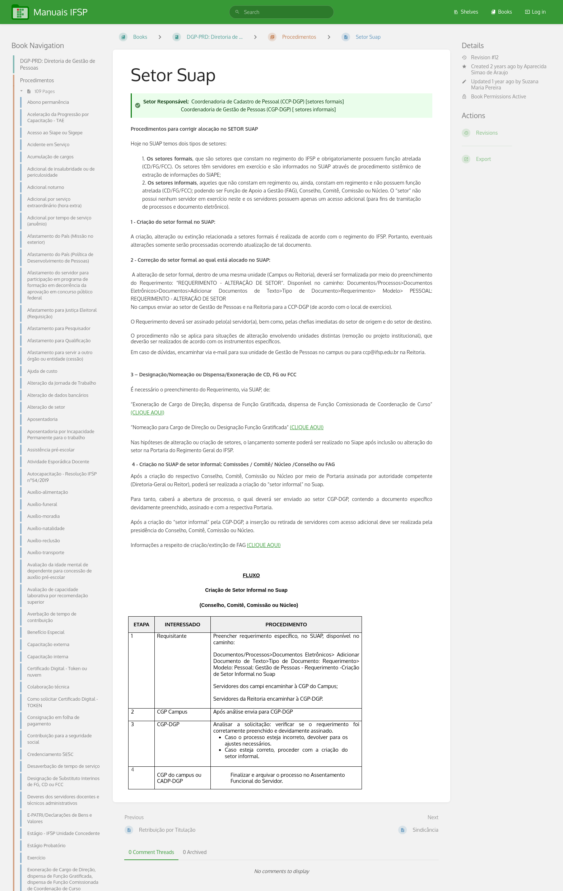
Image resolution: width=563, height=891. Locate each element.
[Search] (237, 12)
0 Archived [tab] (194, 852)
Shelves (465, 12)
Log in (535, 12)
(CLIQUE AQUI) (147, 412)
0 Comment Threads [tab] (151, 852)
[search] (281, 12)
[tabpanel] (281, 871)
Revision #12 (480, 57)
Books (501, 12)
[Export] (506, 159)
